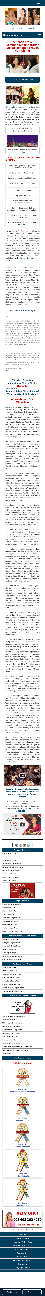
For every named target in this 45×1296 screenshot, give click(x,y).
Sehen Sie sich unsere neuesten (22, 130)
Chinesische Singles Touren (11, 984)
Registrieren (12, 1292)
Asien (19, 28)
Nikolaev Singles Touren (10, 928)
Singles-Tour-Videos (9, 874)
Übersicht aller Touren (9, 854)
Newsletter (22, 386)
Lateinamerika (30, 28)
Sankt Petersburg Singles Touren (13, 931)
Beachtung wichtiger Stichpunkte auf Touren (17, 1047)
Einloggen (32, 1292)
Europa (11, 28)
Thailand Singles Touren (10, 971)
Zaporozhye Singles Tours (11, 918)
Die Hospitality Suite (9, 1040)
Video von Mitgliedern (9, 1020)
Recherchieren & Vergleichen (12, 1030)
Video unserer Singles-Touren (12, 1023)
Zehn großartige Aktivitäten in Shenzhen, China (23, 151)
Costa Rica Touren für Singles (12, 960)
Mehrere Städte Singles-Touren (12, 867)
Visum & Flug (6, 1054)
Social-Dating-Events (9, 881)
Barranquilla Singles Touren (11, 946)
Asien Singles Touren (9, 968)
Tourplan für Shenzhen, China (22, 80)
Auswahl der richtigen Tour (11, 1043)
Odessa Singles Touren (10, 925)
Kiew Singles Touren (9, 908)
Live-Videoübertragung (15, 1050)
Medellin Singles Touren (10, 949)
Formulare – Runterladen (10, 870)
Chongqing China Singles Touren (13, 991)
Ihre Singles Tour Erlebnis (11, 1033)
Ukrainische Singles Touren (11, 904)
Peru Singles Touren (9, 953)
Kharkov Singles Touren (10, 921)
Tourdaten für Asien (8, 857)
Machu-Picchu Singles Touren (12, 956)
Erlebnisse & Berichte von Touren (13, 1016)
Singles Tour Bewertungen (11, 877)
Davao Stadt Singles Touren (11, 981)
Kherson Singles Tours (9, 911)
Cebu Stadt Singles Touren (11, 978)
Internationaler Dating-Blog (11, 1026)
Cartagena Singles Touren (11, 943)
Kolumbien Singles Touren (11, 939)
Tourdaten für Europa (9, 860)
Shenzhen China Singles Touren (13, 988)
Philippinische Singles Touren (12, 974)
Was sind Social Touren (10, 1037)
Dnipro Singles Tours (9, 914)
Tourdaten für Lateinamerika (11, 864)
